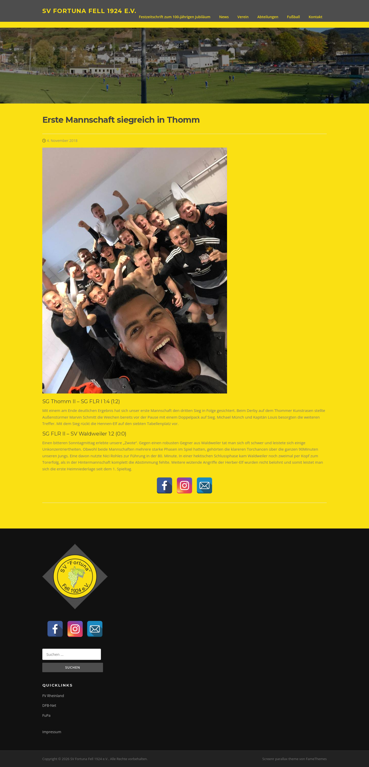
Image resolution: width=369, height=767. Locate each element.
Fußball (293, 16)
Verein (243, 16)
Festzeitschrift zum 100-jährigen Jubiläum (174, 16)
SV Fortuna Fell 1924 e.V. (89, 10)
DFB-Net (49, 705)
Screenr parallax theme (280, 758)
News (224, 16)
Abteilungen (267, 16)
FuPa (46, 715)
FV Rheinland (53, 695)
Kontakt (315, 16)
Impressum (51, 731)
